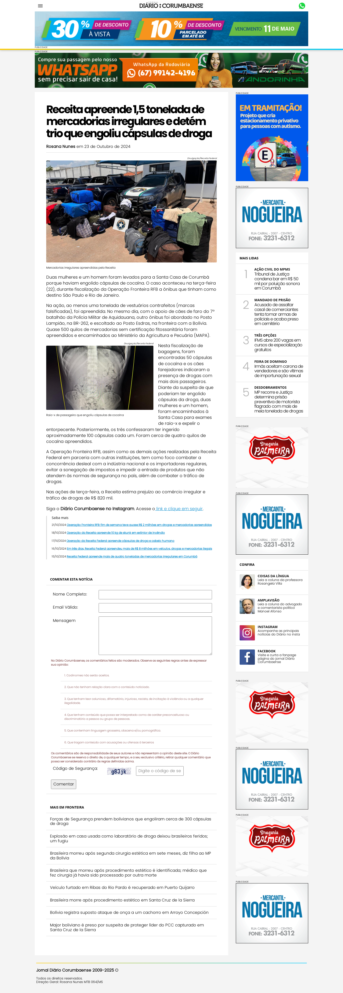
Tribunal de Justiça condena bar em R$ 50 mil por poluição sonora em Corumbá (275, 281)
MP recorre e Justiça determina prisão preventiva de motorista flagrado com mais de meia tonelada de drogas (277, 401)
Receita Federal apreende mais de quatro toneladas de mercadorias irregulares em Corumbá (133, 554)
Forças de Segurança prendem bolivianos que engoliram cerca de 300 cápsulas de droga (122, 819)
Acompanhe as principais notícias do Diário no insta (277, 632)
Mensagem (65, 618)
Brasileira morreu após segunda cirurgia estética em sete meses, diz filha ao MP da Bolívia (128, 853)
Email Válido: (66, 605)
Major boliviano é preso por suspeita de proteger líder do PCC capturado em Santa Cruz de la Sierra (128, 925)
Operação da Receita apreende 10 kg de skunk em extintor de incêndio (117, 531)
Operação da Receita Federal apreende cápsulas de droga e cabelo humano (122, 539)
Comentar (65, 782)
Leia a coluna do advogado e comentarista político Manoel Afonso (278, 607)
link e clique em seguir (180, 506)
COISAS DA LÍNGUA (272, 575)
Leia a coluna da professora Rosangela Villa (278, 581)
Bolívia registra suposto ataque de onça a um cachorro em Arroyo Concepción (130, 910)
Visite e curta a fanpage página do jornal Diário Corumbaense (275, 658)
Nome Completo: (71, 592)
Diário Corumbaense (171, 5)
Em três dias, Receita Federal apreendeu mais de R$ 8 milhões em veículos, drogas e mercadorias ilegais (140, 546)
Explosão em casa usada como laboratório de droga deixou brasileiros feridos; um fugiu (130, 836)
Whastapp (300, 6)
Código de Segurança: (76, 766)
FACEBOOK (265, 650)
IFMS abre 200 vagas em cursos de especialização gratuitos (277, 344)
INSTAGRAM (266, 626)
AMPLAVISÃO (267, 599)
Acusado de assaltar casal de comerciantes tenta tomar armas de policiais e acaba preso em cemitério (275, 313)
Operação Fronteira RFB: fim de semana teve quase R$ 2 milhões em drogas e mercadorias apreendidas (140, 523)
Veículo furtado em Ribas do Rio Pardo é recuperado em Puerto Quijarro (123, 885)
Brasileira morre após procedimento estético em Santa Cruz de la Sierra (123, 898)
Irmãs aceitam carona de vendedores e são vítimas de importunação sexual (277, 370)
